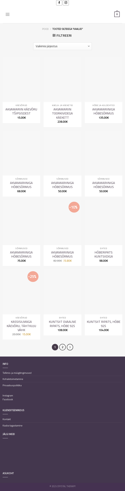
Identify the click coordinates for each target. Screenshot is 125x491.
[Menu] (8, 14)
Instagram (8, 395)
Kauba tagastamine (13, 425)
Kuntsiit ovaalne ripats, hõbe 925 (62, 324)
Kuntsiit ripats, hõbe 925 (103, 324)
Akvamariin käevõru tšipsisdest (21, 111)
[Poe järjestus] (62, 46)
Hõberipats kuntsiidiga (103, 254)
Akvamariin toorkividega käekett (62, 113)
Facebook (8, 399)
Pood (45, 29)
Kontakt (7, 419)
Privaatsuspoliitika (12, 385)
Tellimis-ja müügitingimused (17, 373)
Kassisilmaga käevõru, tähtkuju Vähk (21, 326)
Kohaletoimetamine (13, 379)
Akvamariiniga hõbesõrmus (103, 111)
